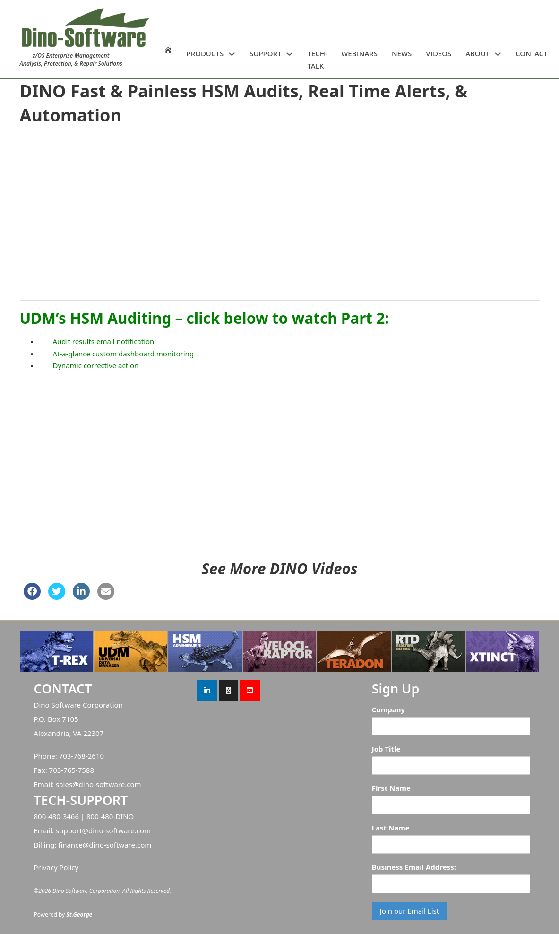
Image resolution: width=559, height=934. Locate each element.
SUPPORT (265, 53)
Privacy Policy (56, 867)
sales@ (67, 784)
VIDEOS (438, 53)
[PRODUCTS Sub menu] (231, 54)
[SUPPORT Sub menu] (289, 54)
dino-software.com (110, 784)
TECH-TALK (317, 59)
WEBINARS (359, 53)
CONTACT (532, 53)
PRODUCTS (205, 53)
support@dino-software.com (103, 830)
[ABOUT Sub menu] (497, 54)
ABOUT (477, 53)
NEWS (402, 53)
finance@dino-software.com (104, 844)
